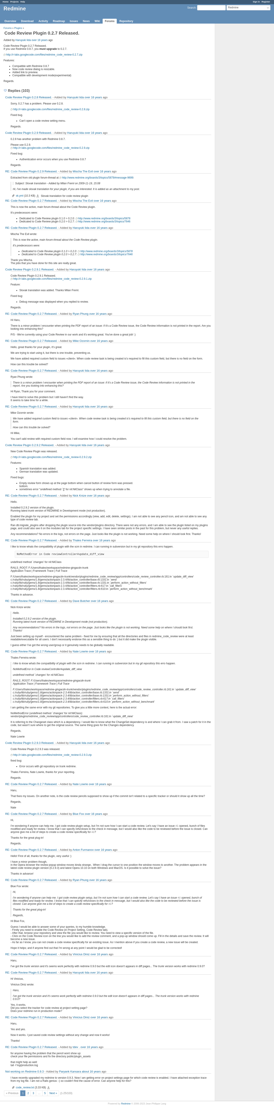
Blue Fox (78, 814)
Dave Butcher (81, 601)
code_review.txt (25, 1087)
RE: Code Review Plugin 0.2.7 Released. (31, 200)
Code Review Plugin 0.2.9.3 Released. (29, 743)
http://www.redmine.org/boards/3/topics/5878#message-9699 (97, 177)
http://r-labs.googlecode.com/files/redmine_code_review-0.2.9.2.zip (52, 457)
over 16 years (39, 40)
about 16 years (91, 1071)
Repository (126, 21)
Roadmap (59, 21)
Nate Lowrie (80, 651)
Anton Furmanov (83, 849)
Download (27, 21)
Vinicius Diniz (81, 954)
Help (22, 1)
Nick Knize (79, 495)
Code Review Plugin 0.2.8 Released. (28, 97)
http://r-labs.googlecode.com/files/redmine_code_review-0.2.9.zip (51, 147)
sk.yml (19, 195)
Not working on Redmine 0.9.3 (24, 1071)
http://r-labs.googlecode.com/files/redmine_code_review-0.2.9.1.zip (52, 278)
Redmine (126, 1103)
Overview (10, 21)
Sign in (256, 1)
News (86, 21)
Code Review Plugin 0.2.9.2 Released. (29, 445)
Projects (14, 1)
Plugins (18, 28)
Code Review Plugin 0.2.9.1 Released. (29, 269)
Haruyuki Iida (23, 40)
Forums (110, 21)
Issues (74, 21)
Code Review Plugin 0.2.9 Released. (28, 132)
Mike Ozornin (81, 341)
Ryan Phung (81, 313)
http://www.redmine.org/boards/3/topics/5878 (104, 218)
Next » (53, 1093)
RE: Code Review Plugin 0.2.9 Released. (31, 171)
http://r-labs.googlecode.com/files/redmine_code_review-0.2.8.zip (51, 109)
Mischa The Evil (83, 171)
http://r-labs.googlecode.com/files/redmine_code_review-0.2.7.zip (44, 54)
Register (266, 1)
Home (6, 1)
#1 (177, 825)
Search (191, 7)
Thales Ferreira (82, 540)
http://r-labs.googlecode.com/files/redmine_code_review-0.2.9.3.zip (52, 754)
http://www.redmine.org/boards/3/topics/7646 (104, 221)
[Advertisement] (237, 93)
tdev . (76, 1047)
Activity (43, 21)
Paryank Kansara (70, 1071)
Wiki (97, 21)
